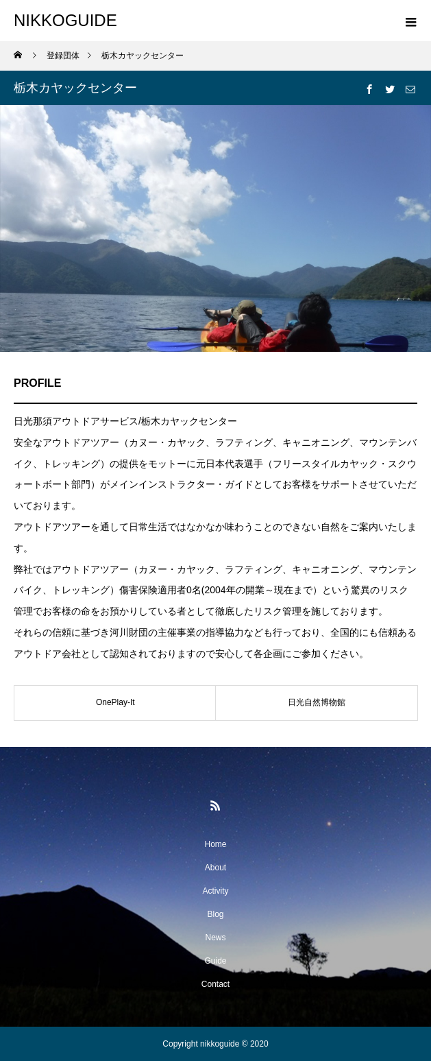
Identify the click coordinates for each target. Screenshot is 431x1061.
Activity (215, 891)
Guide (215, 961)
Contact (215, 984)
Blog (215, 914)
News (215, 937)
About (215, 867)
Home (215, 844)
